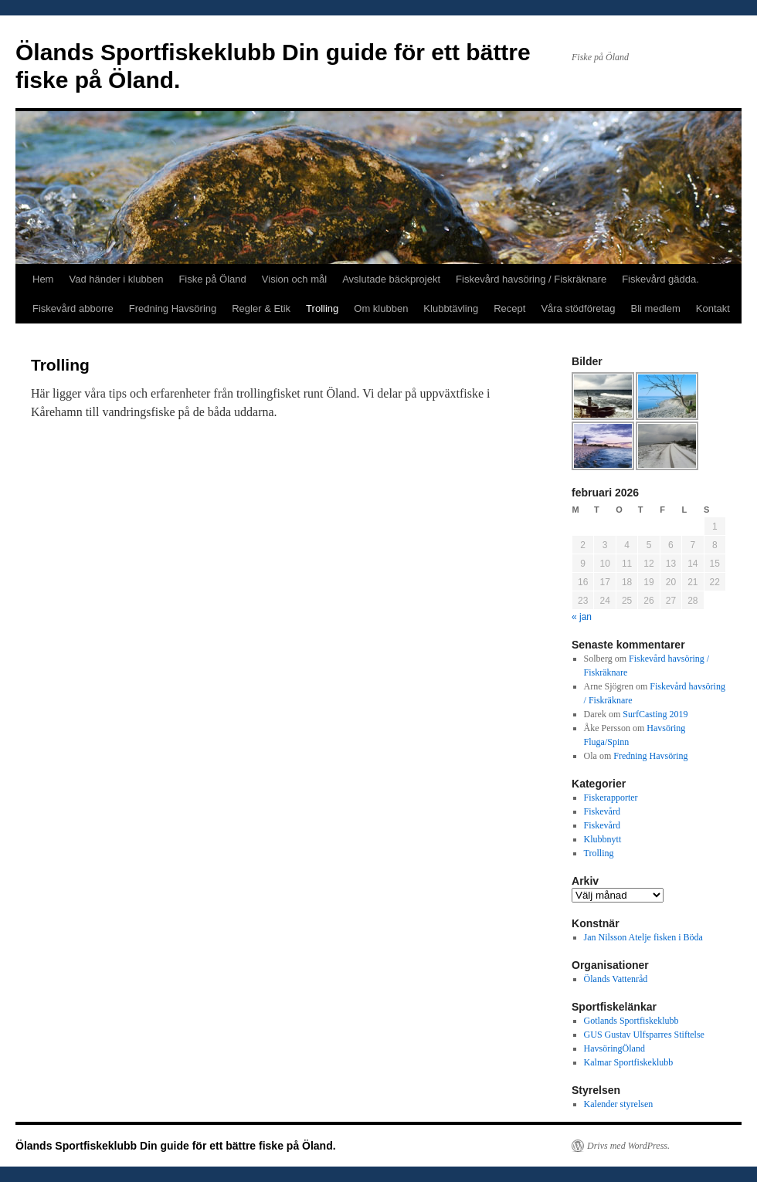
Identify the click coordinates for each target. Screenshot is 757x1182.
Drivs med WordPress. (628, 1145)
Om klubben (381, 308)
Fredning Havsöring (172, 308)
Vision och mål (294, 279)
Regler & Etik (261, 308)
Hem (42, 279)
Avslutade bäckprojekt (391, 279)
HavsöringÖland (614, 1048)
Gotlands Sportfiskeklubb (631, 1020)
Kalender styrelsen (618, 1104)
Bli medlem (656, 308)
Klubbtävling (450, 308)
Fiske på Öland (212, 279)
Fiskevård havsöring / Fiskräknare (531, 279)
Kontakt (713, 308)
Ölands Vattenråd (616, 979)
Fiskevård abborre (73, 308)
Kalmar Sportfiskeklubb (629, 1062)
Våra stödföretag (578, 308)
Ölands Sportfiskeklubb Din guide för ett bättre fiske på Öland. (175, 1146)
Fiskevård (602, 811)
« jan (582, 616)
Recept (509, 308)
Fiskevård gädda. (660, 279)
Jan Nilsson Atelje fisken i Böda (643, 937)
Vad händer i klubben (116, 279)
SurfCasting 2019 (655, 714)
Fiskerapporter (611, 797)
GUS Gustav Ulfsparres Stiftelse (644, 1034)
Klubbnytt (603, 839)
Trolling (322, 308)
